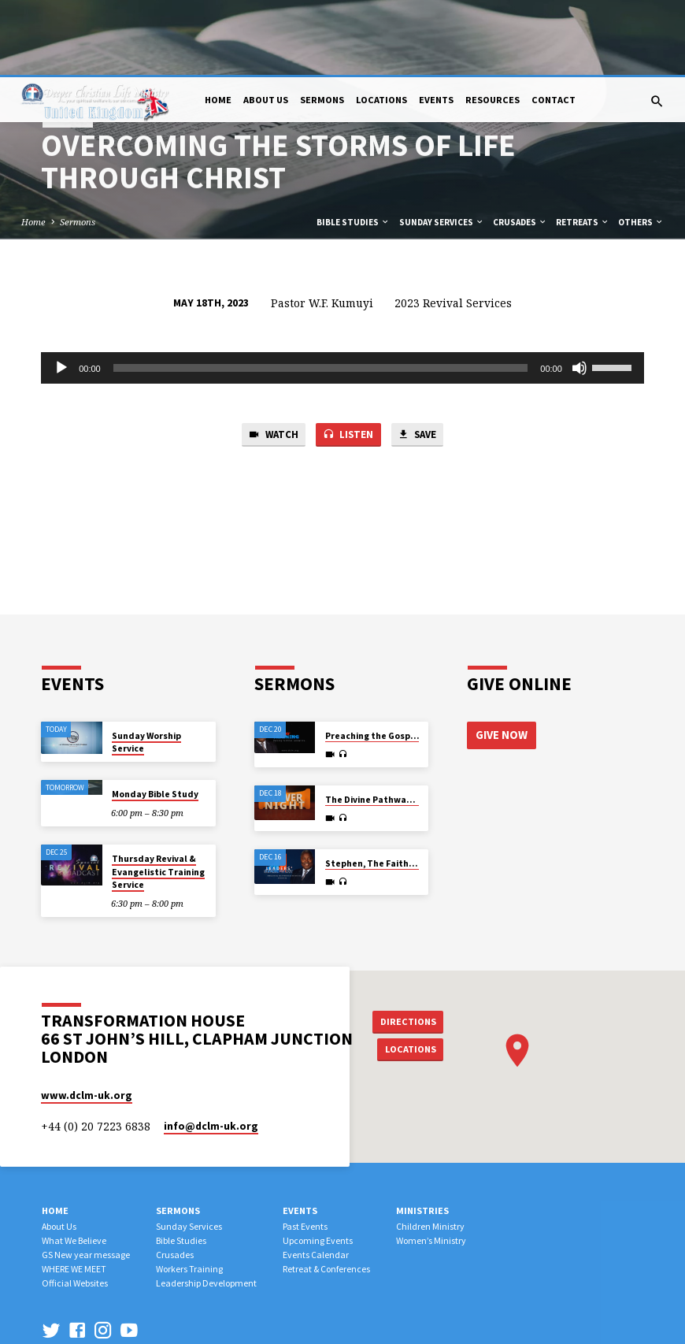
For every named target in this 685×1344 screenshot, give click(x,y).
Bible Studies (353, 147)
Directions (408, 946)
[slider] (320, 293)
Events (436, 25)
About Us (265, 25)
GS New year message (86, 1180)
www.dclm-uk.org (86, 1020)
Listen (347, 360)
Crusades (520, 147)
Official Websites (75, 1208)
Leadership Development (206, 1208)
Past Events (305, 1151)
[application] (342, 293)
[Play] (61, 293)
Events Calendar (316, 1180)
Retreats (582, 147)
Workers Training (189, 1194)
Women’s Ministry (431, 1165)
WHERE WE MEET (74, 1194)
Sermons (322, 25)
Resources (492, 25)
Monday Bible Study (155, 719)
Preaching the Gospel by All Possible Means (419, 660)
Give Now (502, 659)
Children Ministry (430, 1151)
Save (419, 360)
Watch (271, 360)
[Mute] (579, 293)
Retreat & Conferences (326, 1194)
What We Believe (74, 1165)
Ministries (422, 1136)
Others (641, 147)
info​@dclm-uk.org (211, 1051)
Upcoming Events (318, 1165)
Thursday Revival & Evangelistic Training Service (158, 796)
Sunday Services (441, 147)
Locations (381, 25)
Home (218, 25)
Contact (553, 25)
